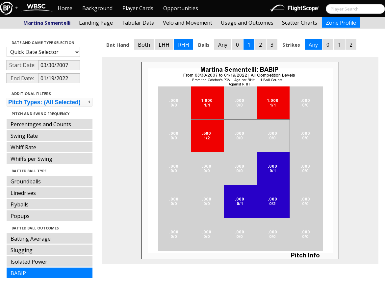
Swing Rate (24, 135)
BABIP (18, 273)
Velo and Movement (187, 22)
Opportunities (180, 8)
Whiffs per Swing (31, 158)
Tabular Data (137, 22)
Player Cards (137, 8)
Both (144, 44)
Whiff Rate (23, 147)
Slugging (22, 250)
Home (65, 8)
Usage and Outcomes (247, 22)
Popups (20, 216)
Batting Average (31, 238)
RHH (183, 44)
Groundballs (26, 181)
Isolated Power (29, 261)
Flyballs (20, 204)
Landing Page (96, 22)
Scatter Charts (299, 22)
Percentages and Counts (41, 124)
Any (222, 44)
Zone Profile (341, 22)
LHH (164, 44)
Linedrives (23, 193)
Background (97, 8)
